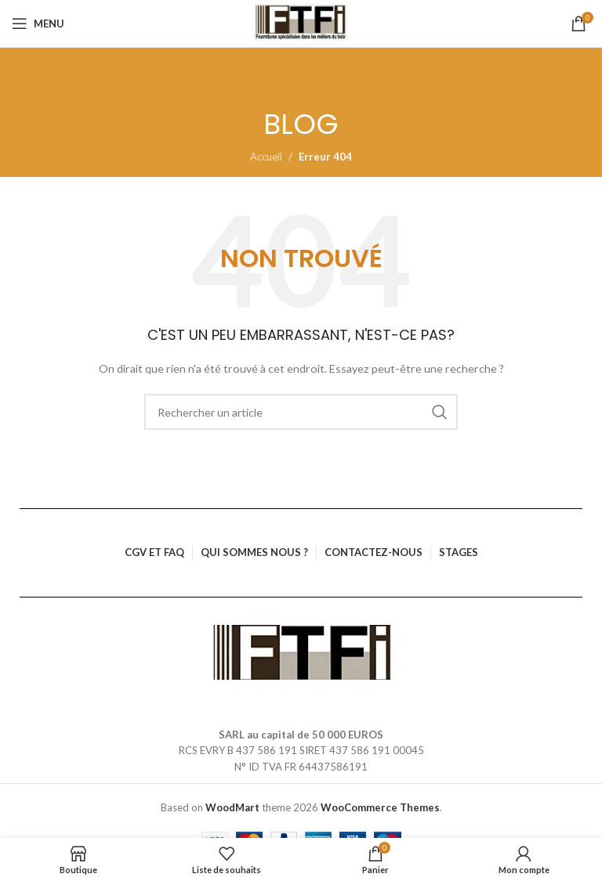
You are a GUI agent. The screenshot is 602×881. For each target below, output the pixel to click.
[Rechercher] (301, 412)
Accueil (266, 156)
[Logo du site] (301, 23)
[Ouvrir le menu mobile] (38, 23)
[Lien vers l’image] (301, 651)
